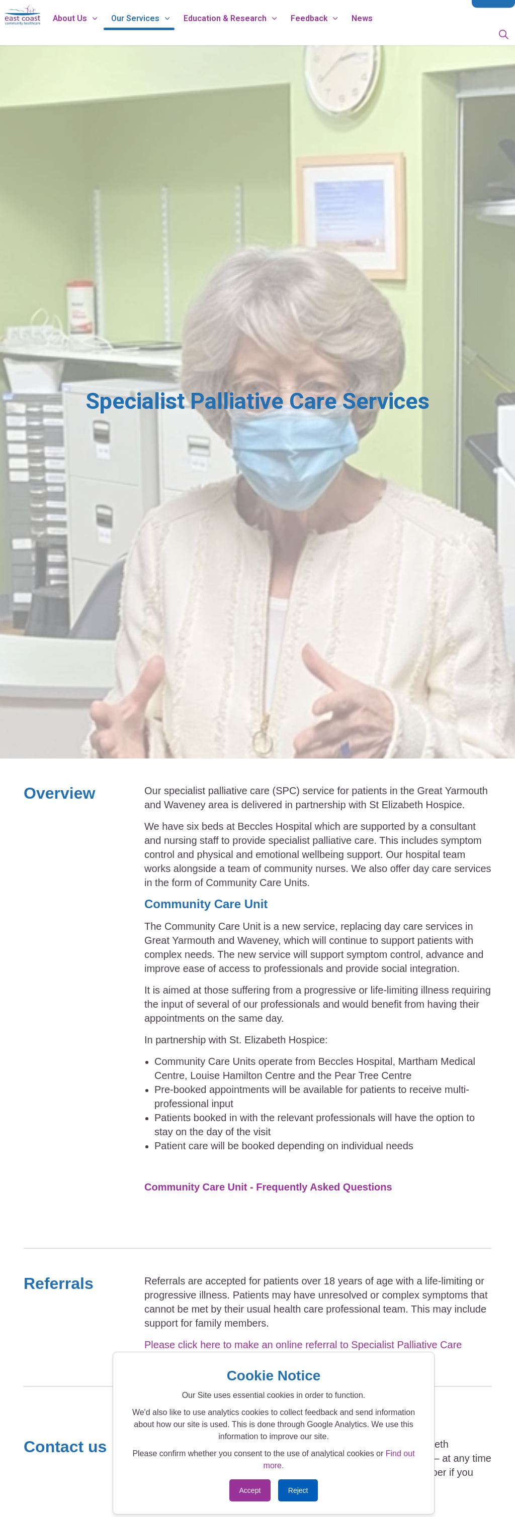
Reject (298, 1490)
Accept (250, 1490)
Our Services (170, 34)
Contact (493, 11)
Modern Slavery (437, 11)
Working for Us (237, 11)
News (397, 34)
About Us (105, 34)
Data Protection (375, 11)
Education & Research (260, 34)
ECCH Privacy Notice (306, 11)
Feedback (344, 34)
